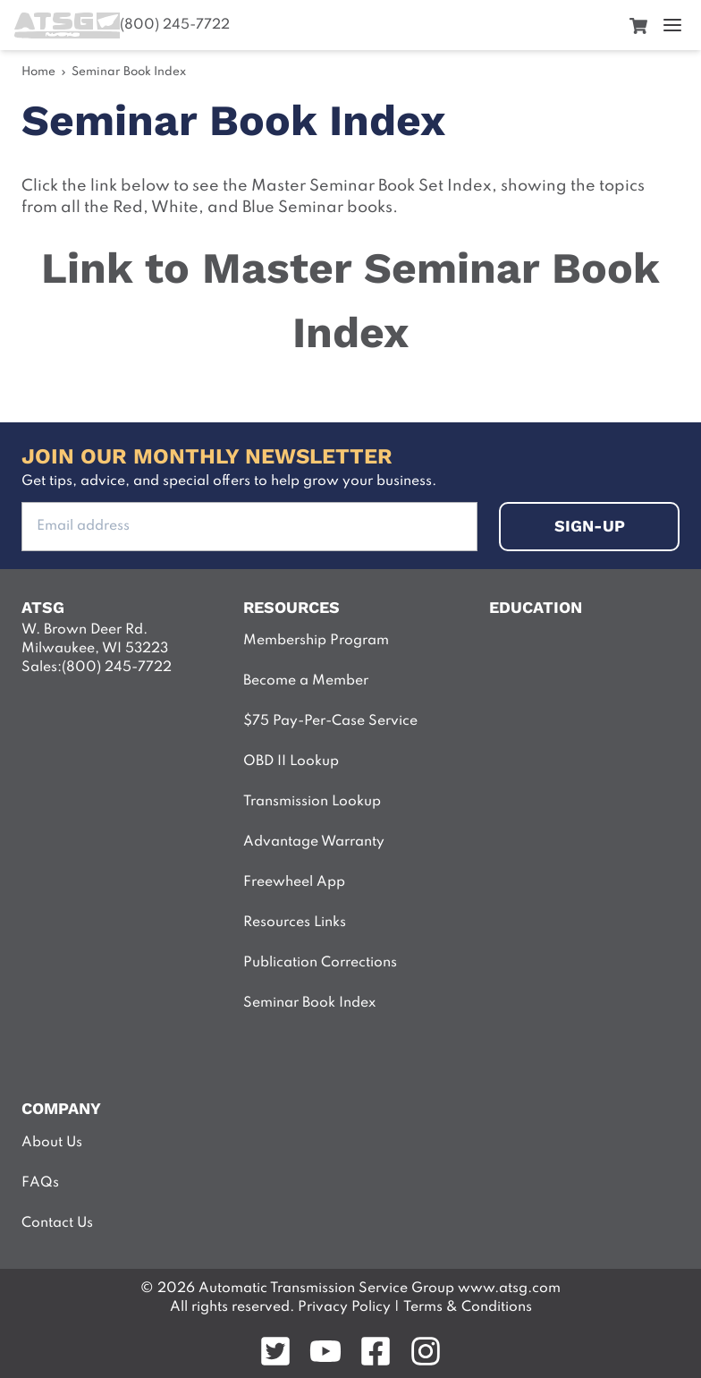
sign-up (589, 525)
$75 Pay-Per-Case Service (330, 721)
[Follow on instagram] (426, 1351)
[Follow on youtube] (325, 1351)
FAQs (40, 1183)
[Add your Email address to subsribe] (249, 526)
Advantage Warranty (313, 842)
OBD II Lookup (291, 761)
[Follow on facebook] (375, 1351)
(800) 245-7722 (175, 25)
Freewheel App (294, 882)
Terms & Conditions (467, 1307)
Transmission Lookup (312, 802)
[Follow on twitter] (275, 1351)
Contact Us (57, 1223)
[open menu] (672, 25)
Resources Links (294, 922)
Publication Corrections (320, 963)
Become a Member (305, 681)
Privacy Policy (342, 1307)
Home (38, 72)
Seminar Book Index (129, 72)
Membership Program (316, 641)
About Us (51, 1143)
